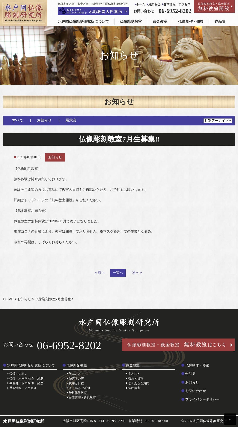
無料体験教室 (77, 392)
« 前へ (100, 272)
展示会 (70, 120)
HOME (8, 299)
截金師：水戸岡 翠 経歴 (25, 383)
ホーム (140, 4)
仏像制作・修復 (191, 22)
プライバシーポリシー (200, 399)
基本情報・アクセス (176, 4)
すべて (17, 120)
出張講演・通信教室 (81, 397)
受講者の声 (75, 378)
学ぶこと (74, 373)
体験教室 (133, 388)
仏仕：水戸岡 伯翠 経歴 (25, 378)
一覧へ (118, 272)
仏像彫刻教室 (131, 22)
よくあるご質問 (78, 388)
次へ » (137, 272)
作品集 (220, 22)
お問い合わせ (193, 391)
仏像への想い (17, 373)
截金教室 (160, 22)
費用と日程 (75, 383)
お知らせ (153, 4)
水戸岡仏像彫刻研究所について (83, 22)
